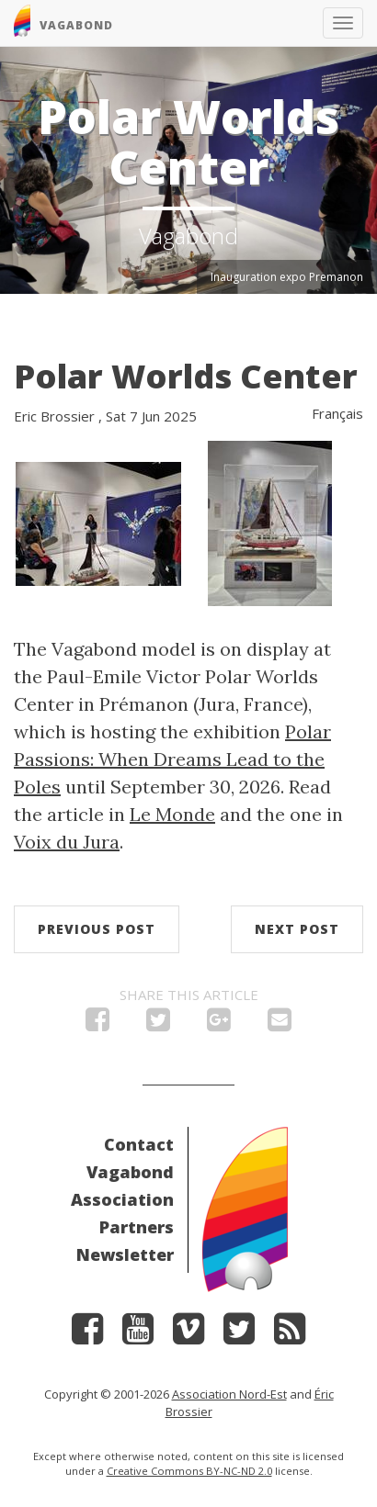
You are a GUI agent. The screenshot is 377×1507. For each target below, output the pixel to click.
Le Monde (172, 814)
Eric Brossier (54, 416)
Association (122, 1199)
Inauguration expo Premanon (287, 277)
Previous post (96, 929)
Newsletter (125, 1254)
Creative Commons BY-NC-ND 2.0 (189, 1471)
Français (337, 413)
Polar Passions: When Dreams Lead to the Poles (172, 759)
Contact (139, 1144)
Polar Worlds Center (186, 376)
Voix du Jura (67, 841)
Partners (136, 1227)
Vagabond (130, 1172)
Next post (297, 929)
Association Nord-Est (229, 1394)
